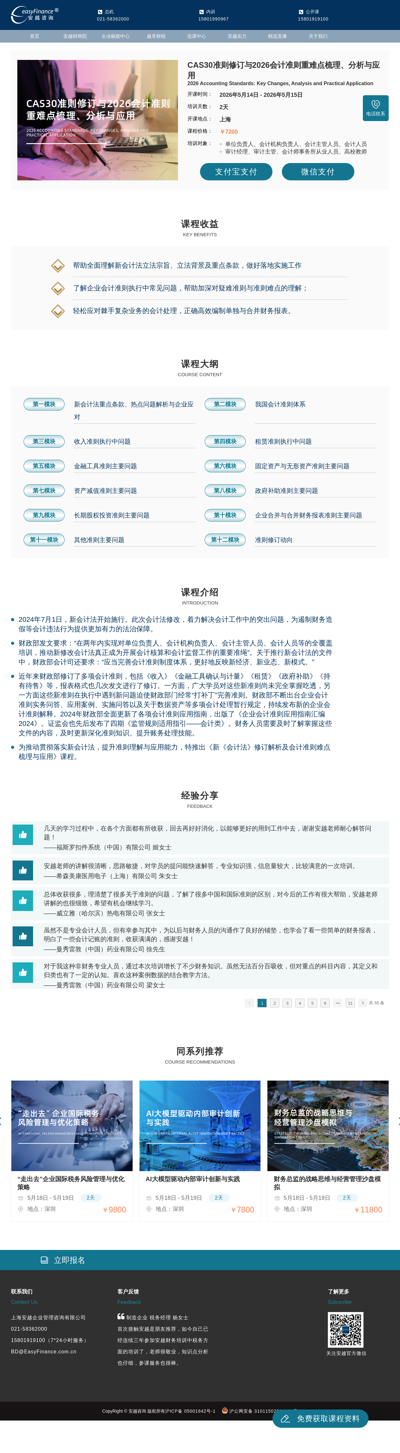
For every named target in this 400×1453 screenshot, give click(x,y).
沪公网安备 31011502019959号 (263, 1411)
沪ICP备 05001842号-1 (190, 1411)
